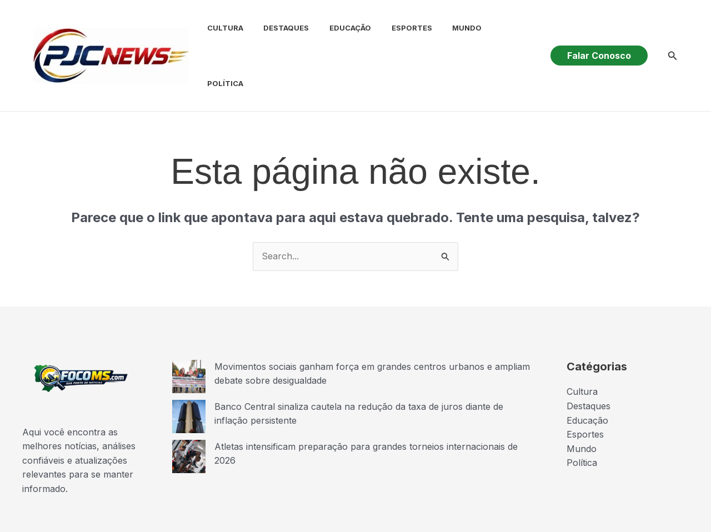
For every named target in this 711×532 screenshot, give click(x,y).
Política (501, 36)
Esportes (397, 36)
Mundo (450, 36)
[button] (599, 37)
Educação (338, 36)
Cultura (219, 36)
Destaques (277, 36)
